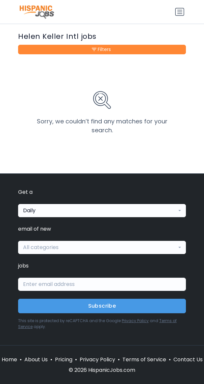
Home (9, 359)
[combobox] (102, 210)
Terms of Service (144, 359)
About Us (36, 359)
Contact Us (188, 359)
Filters (101, 49)
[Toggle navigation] (179, 12)
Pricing (63, 359)
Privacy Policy (135, 320)
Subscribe (102, 306)
